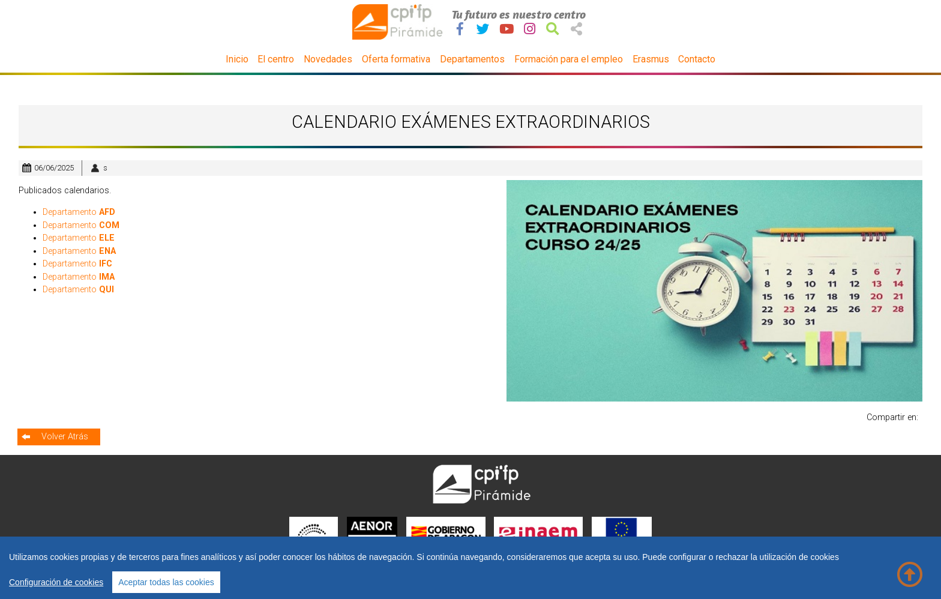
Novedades (328, 59)
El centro (275, 59)
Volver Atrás (64, 437)
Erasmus (651, 59)
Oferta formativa (396, 59)
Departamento (79, 212)
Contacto (696, 59)
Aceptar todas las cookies (166, 582)
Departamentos (472, 59)
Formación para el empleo (568, 59)
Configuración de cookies (56, 582)
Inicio (237, 59)
